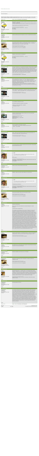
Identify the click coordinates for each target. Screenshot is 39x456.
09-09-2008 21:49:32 (4, 269)
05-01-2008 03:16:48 (4, 177)
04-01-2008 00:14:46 (4, 131)
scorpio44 (2, 34)
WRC (2, 144)
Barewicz (2, 54)
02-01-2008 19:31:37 (4, 77)
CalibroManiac (3, 282)
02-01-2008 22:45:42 (4, 100)
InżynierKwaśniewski (4, 89)
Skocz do (7, 306)
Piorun (2, 152)
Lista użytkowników (6, 12)
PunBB (36, 305)
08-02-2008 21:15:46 (4, 250)
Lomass (2, 204)
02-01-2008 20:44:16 (4, 88)
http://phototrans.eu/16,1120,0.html (17, 47)
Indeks (2, 12)
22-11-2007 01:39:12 (4, 20)
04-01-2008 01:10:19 (4, 143)
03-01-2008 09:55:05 (4, 111)
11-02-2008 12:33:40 (4, 257)
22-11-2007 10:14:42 (4, 33)
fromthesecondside (4, 165)
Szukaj (11, 12)
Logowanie (18, 12)
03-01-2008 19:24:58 (4, 123)
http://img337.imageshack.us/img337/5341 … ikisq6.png (20, 27)
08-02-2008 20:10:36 (4, 243)
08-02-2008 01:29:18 (4, 231)
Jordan (2, 101)
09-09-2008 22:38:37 (4, 288)
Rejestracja (14, 12)
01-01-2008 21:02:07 (4, 65)
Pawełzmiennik (3, 42)
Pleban (2, 270)
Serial (16, 19)
